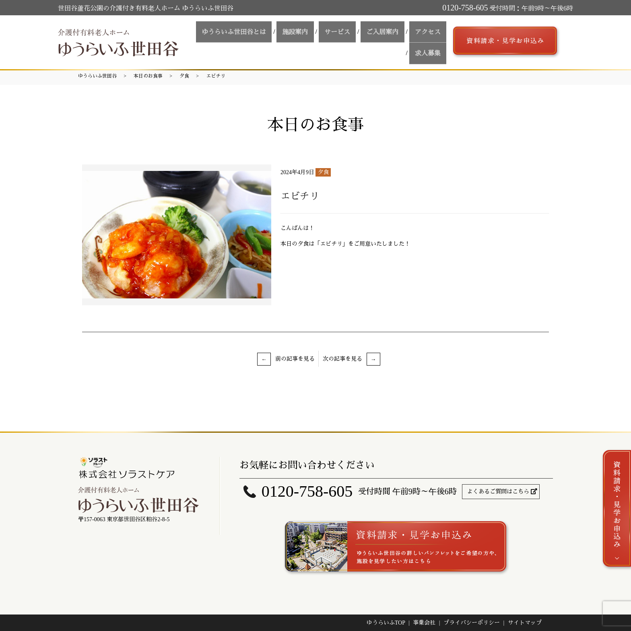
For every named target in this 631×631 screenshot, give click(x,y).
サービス (313, 40)
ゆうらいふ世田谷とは (219, 40)
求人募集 (430, 40)
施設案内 (276, 40)
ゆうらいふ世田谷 (97, 76)
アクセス (393, 40)
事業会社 (424, 623)
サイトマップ (525, 623)
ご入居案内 (353, 40)
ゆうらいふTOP (386, 623)
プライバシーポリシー (471, 623)
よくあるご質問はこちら (498, 492)
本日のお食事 (148, 76)
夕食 (184, 76)
